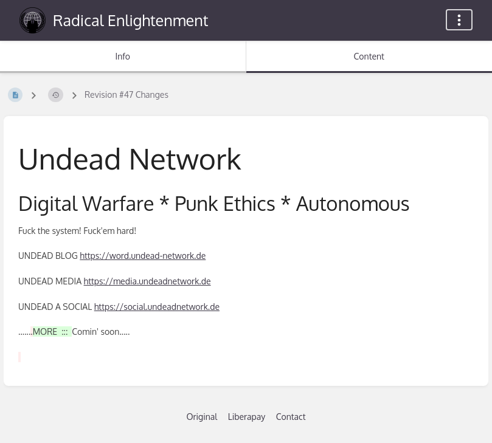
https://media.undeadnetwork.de (147, 281)
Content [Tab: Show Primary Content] (369, 56)
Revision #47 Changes (126, 94)
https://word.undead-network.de (143, 255)
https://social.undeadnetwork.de (157, 306)
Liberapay (246, 416)
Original (201, 416)
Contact (291, 416)
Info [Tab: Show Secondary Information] (122, 56)
